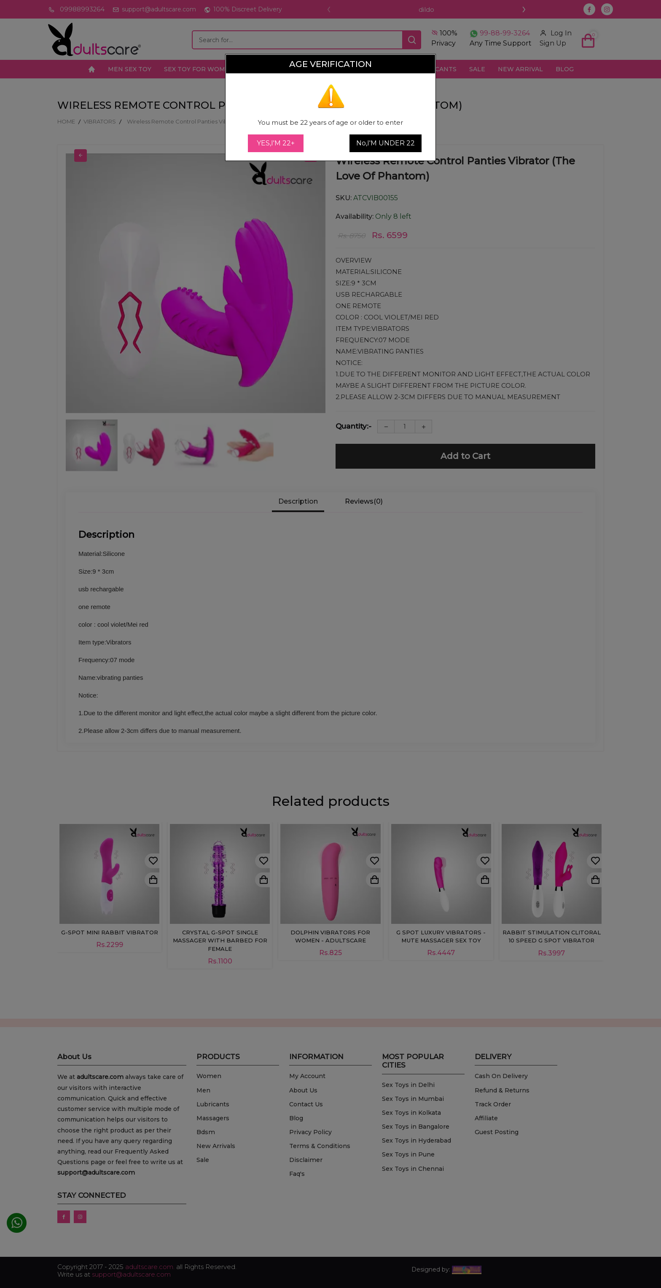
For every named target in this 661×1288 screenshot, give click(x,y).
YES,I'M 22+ (276, 143)
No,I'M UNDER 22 (385, 143)
